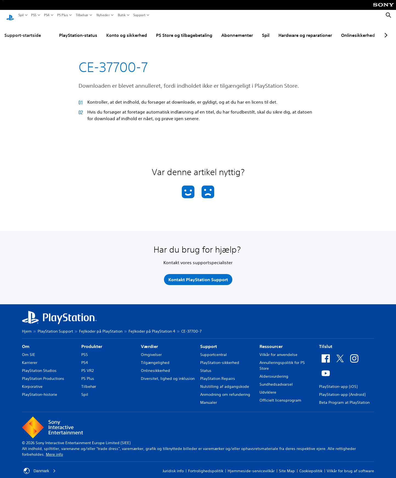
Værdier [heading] (149, 341)
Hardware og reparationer (305, 30)
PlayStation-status (78, 30)
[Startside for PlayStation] (10, 15)
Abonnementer (237, 30)
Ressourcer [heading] (271, 341)
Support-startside (22, 30)
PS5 (34, 15)
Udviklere (268, 387)
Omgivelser (151, 349)
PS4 (47, 15)
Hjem (27, 326)
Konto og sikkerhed (126, 30)
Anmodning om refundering (225, 389)
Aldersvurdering (274, 371)
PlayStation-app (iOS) (338, 381)
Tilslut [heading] (325, 341)
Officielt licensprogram (280, 395)
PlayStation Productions (43, 373)
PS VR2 (87, 365)
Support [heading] (208, 341)
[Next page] (385, 30)
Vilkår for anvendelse (278, 349)
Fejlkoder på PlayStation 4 (152, 326)
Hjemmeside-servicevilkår (251, 465)
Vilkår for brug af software (350, 465)
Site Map (287, 465)
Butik (122, 15)
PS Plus (62, 15)
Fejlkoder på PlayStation (100, 326)
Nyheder (103, 15)
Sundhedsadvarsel (276, 379)
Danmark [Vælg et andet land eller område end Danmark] (39, 465)
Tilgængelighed (155, 357)
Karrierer (29, 357)
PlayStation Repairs (217, 373)
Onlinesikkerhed (358, 30)
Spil (21, 15)
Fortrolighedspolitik (205, 465)
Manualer (208, 397)
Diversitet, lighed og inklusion (168, 373)
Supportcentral (213, 349)
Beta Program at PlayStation (344, 397)
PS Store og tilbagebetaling (184, 30)
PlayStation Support (55, 326)
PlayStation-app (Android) (342, 389)
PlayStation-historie (39, 389)
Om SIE (28, 349)
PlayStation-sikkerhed (219, 357)
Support (139, 15)
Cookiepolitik (310, 465)
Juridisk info (173, 465)
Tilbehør (82, 15)
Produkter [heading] (91, 341)
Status (205, 365)
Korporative (32, 381)
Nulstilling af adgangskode (224, 381)
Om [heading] (25, 341)
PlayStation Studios (39, 365)
